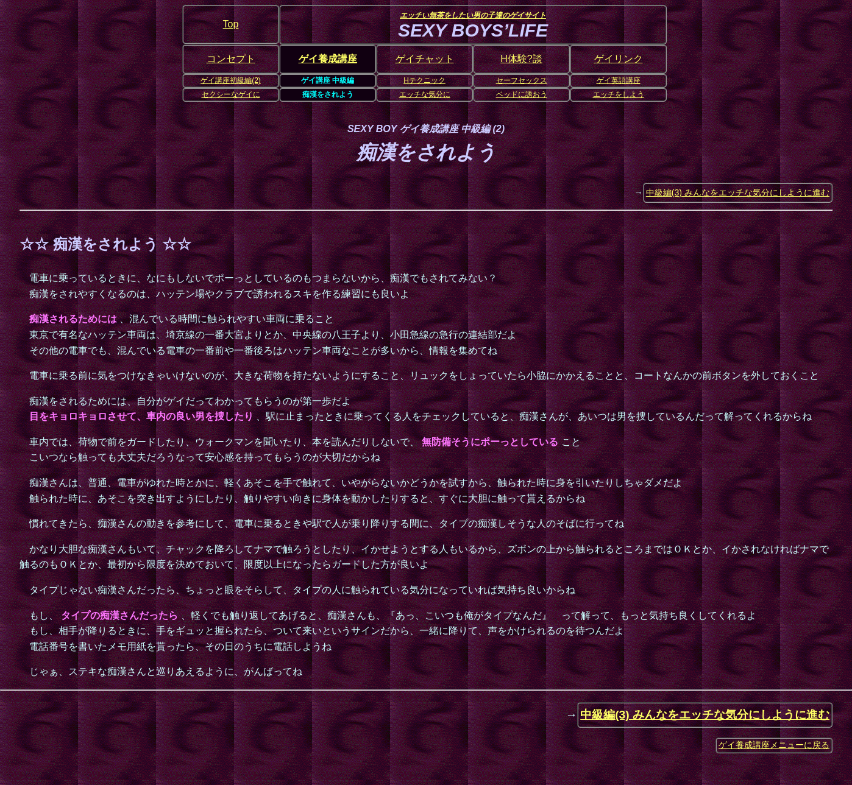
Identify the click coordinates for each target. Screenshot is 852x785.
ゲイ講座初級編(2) (231, 80)
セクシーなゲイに (231, 94)
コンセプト (231, 59)
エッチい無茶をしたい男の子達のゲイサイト (473, 15)
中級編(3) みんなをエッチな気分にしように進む (737, 192)
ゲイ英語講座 (619, 80)
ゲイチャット (425, 59)
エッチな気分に (424, 94)
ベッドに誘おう (521, 94)
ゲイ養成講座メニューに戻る (774, 745)
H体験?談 (521, 59)
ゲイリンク (618, 59)
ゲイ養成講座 (328, 59)
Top (231, 24)
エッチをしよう (618, 94)
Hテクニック (424, 80)
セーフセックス (521, 80)
